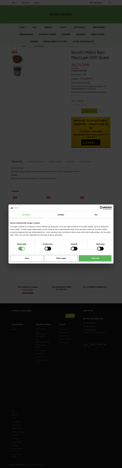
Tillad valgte (61, 258)
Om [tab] (95, 215)
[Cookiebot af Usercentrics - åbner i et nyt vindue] (101, 208)
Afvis (27, 258)
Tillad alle (95, 258)
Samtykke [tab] (26, 215)
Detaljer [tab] (61, 215)
